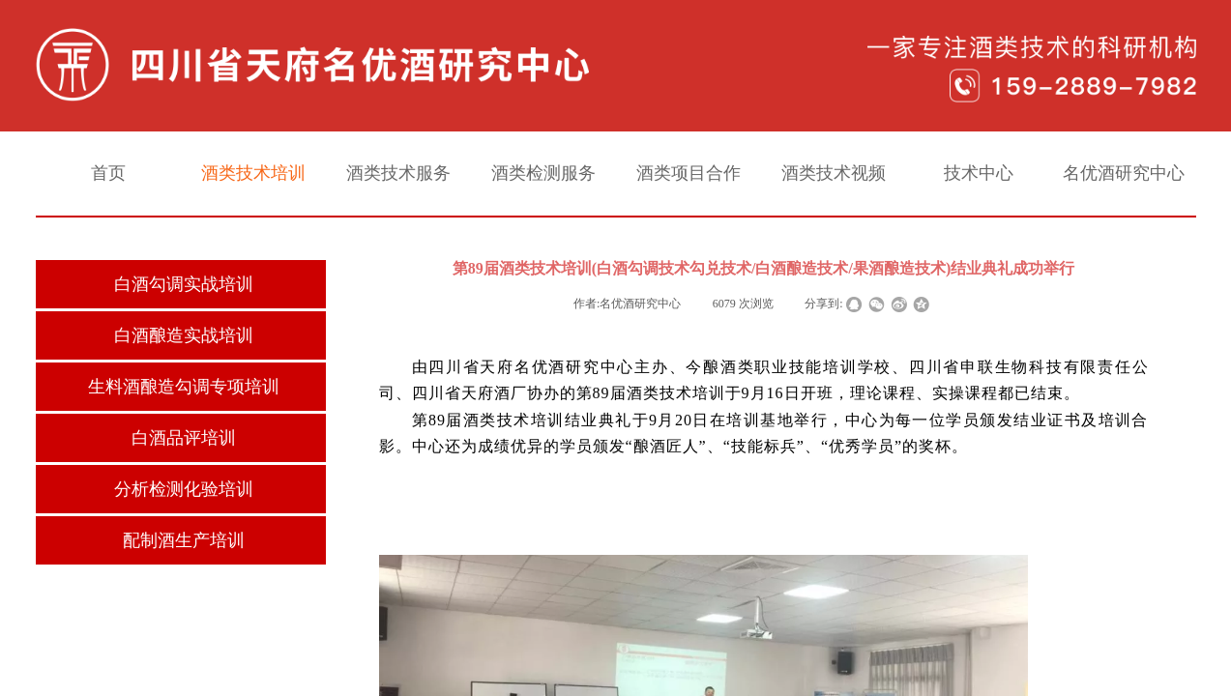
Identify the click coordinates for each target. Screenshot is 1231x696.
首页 (108, 173)
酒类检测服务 (543, 173)
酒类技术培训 (253, 173)
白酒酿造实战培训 (183, 335)
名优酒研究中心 (1124, 173)
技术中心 (978, 173)
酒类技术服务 (398, 173)
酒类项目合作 (688, 173)
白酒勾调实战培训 (183, 284)
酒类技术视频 (833, 173)
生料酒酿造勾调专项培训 (183, 386)
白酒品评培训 (184, 438)
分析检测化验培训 (183, 489)
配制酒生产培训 (184, 540)
